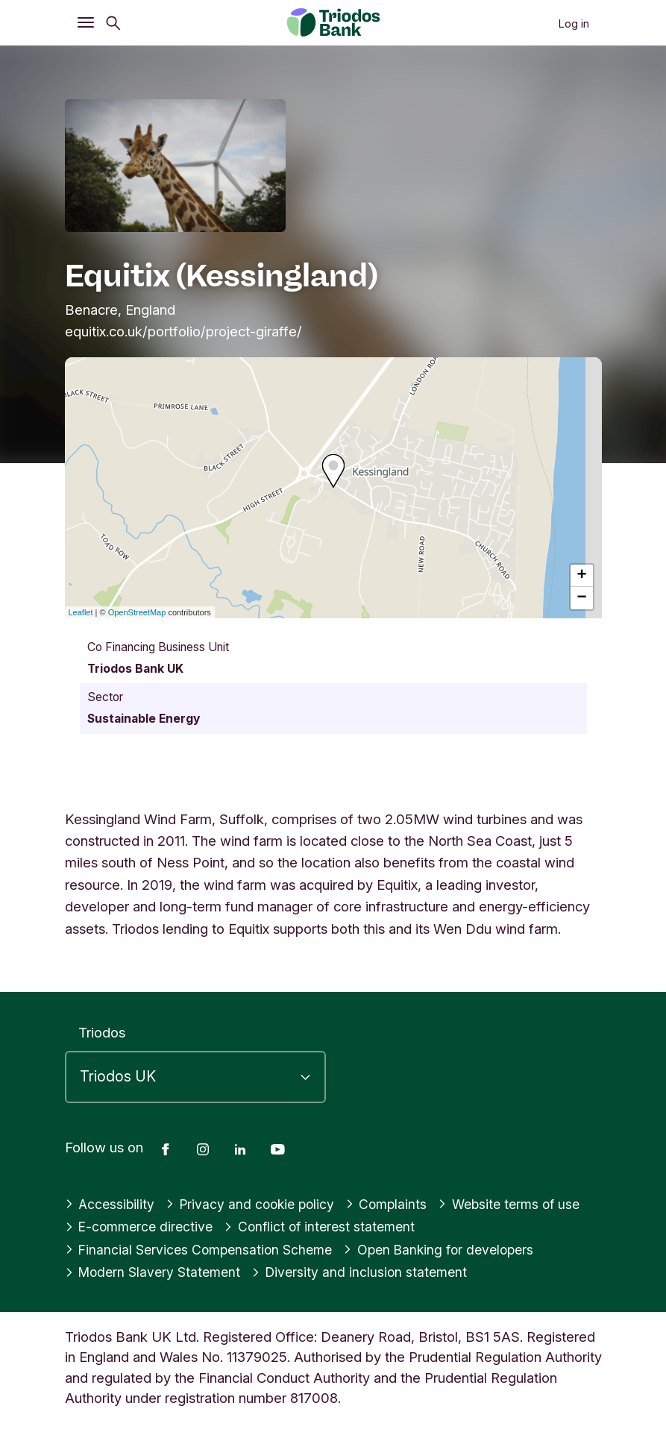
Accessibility (111, 1204)
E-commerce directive (142, 1226)
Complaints (396, 1204)
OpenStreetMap (137, 612)
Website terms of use (522, 1204)
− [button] (581, 598)
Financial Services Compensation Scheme (203, 1249)
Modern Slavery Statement (156, 1271)
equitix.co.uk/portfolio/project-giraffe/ (183, 331)
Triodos (101, 1032)
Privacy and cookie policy (255, 1204)
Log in (573, 23)
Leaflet (81, 612)
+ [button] (581, 576)
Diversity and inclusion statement (369, 1271)
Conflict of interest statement (328, 1226)
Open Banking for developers (452, 1249)
